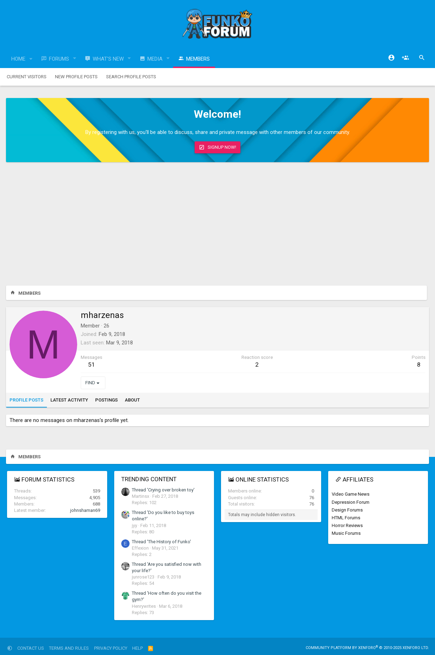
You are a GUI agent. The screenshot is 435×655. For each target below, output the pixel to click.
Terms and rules (69, 648)
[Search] (422, 58)
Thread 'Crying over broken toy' (163, 489)
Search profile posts (131, 76)
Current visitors (27, 76)
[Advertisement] (217, 225)
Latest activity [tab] (69, 400)
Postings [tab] (106, 400)
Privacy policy (110, 648)
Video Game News (350, 494)
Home (18, 59)
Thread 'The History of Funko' (161, 541)
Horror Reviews (347, 525)
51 (91, 364)
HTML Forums (346, 517)
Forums (59, 59)
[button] (31, 59)
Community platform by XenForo (367, 647)
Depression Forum (350, 502)
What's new (108, 59)
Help (137, 648)
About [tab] (132, 400)
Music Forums (346, 533)
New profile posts (76, 76)
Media (155, 59)
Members (198, 59)
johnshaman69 (85, 510)
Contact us (30, 648)
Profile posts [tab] (26, 400)
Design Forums (347, 510)
